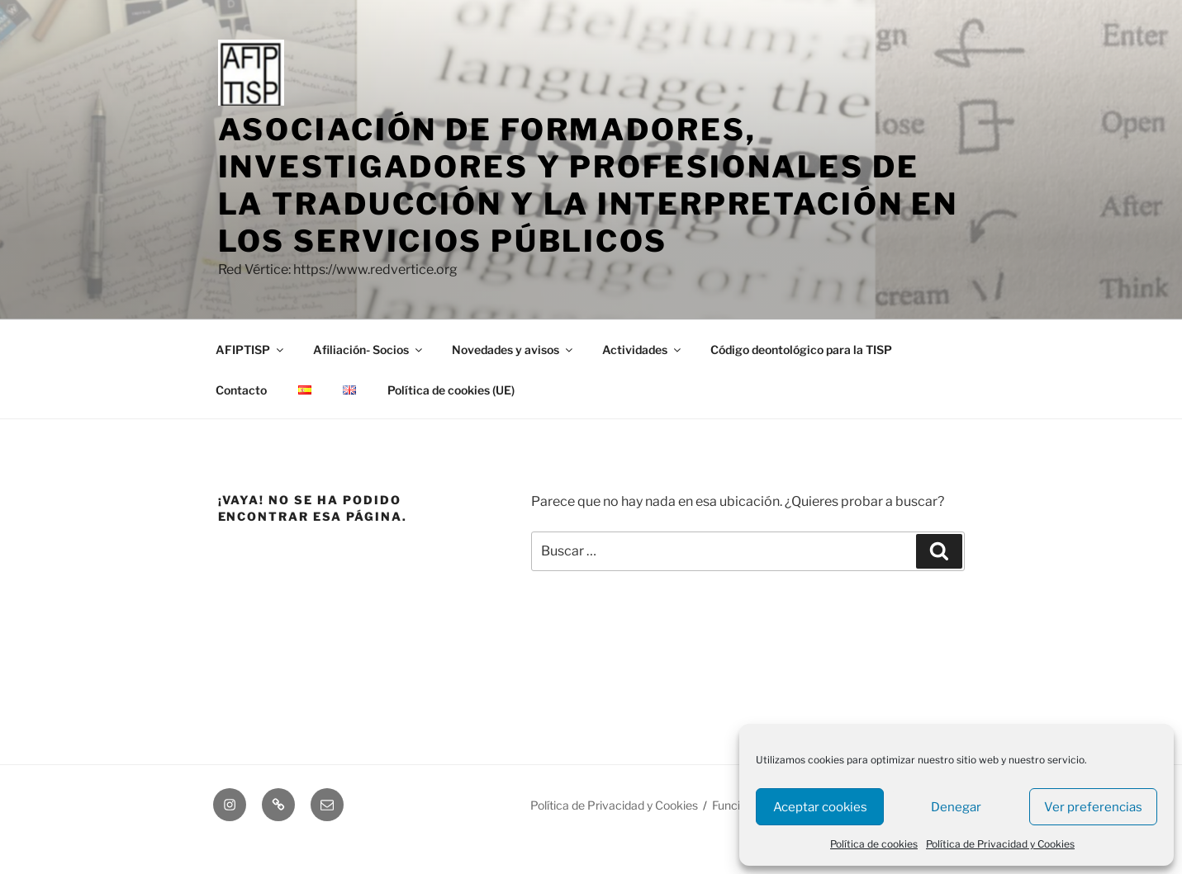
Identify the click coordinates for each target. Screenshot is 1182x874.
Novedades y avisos (513, 350)
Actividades (642, 350)
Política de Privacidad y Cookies (1000, 844)
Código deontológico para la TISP (801, 350)
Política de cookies (874, 844)
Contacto (241, 390)
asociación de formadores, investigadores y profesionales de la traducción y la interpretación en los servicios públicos (588, 185)
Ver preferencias (1093, 807)
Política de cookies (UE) (451, 390)
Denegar (956, 807)
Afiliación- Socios (369, 350)
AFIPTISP (251, 350)
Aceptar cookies (820, 807)
